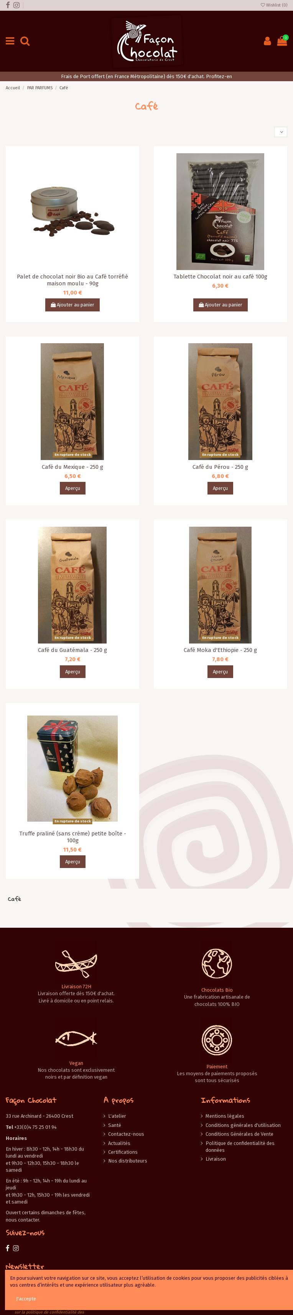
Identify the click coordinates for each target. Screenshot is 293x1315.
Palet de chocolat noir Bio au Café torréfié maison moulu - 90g (72, 280)
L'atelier (117, 1116)
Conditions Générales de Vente (239, 1134)
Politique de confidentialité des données (240, 1146)
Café (14, 899)
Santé (114, 1125)
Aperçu (72, 488)
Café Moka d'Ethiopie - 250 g (220, 650)
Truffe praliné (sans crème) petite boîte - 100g (72, 837)
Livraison (216, 1159)
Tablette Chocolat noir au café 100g (220, 276)
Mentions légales (225, 1116)
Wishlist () (274, 5)
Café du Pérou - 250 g (220, 466)
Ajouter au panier (72, 305)
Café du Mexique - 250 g (72, 466)
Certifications (123, 1152)
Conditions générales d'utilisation (243, 1125)
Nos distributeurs (127, 1161)
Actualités (119, 1143)
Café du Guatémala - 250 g (72, 650)
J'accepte (26, 1299)
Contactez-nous (126, 1134)
